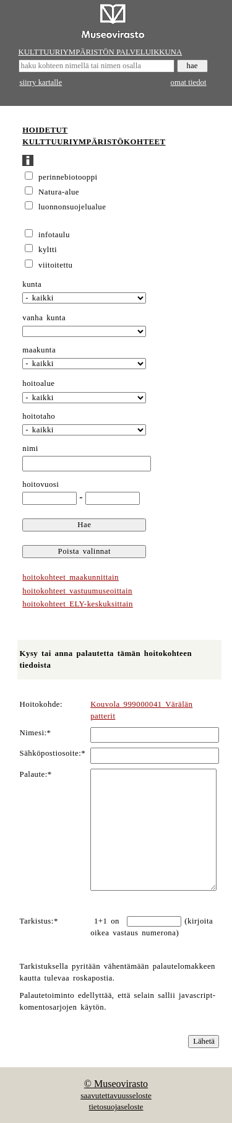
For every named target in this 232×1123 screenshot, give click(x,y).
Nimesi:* (35, 732)
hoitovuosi (40, 484)
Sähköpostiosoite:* (53, 753)
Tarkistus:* (39, 921)
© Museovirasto (116, 1083)
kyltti (47, 249)
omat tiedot (189, 82)
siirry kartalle (41, 82)
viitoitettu (55, 265)
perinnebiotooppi (68, 177)
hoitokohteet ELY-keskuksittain (77, 604)
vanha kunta (44, 317)
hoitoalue (38, 383)
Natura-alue (58, 192)
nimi (30, 448)
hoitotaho (38, 416)
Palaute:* (36, 774)
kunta (31, 284)
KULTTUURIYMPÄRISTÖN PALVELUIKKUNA (101, 52)
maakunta (39, 350)
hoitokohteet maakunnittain (70, 577)
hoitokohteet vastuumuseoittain (77, 591)
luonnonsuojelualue (72, 207)
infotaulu (54, 234)
